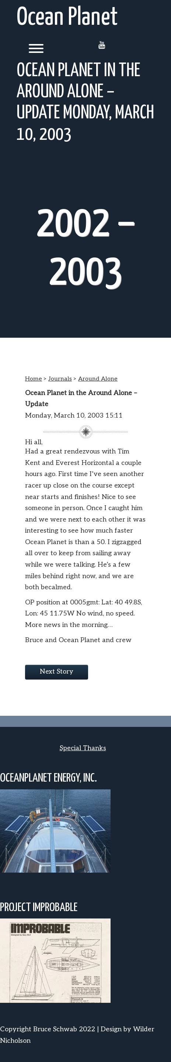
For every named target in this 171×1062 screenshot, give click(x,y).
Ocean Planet (67, 18)
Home (33, 378)
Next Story (56, 671)
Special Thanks (83, 748)
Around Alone (98, 378)
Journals (60, 378)
